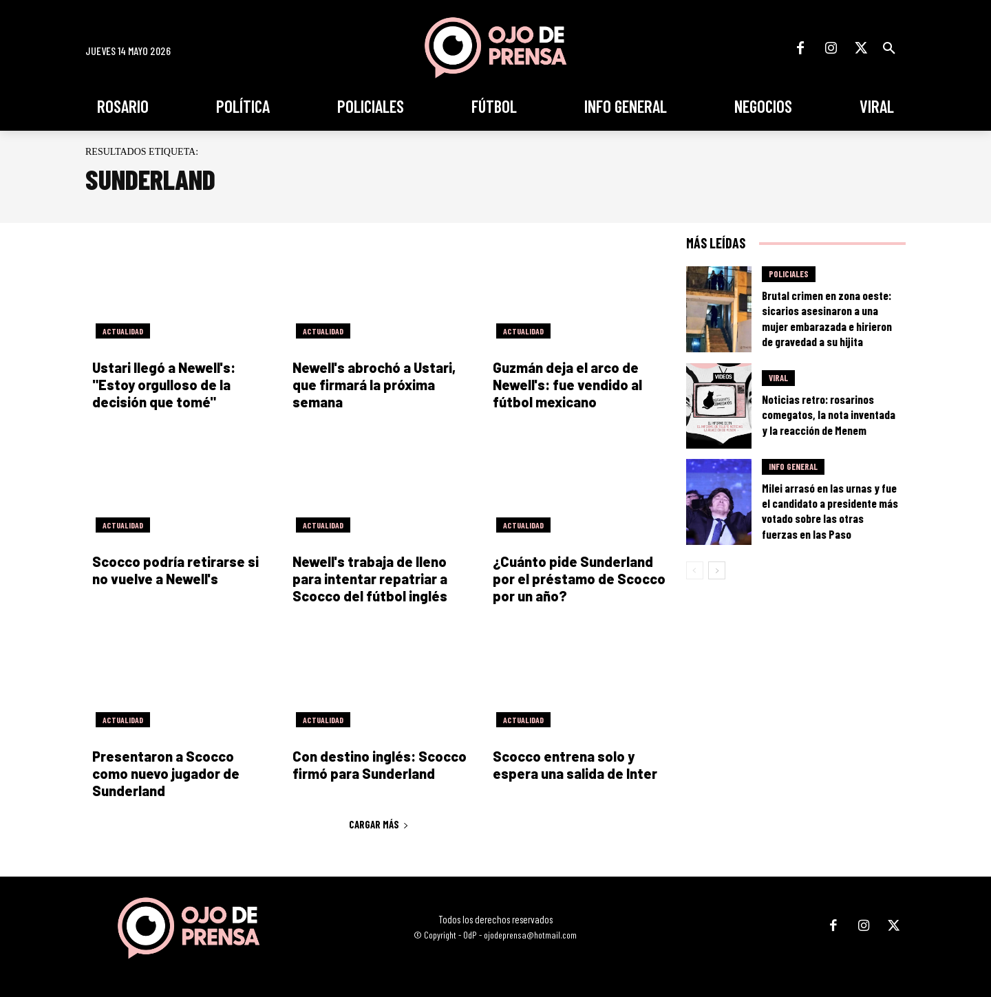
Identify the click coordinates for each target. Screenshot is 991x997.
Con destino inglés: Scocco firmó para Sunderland (379, 765)
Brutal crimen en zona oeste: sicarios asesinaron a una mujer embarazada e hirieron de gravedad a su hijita (827, 317)
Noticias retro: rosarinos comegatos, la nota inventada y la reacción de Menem (828, 414)
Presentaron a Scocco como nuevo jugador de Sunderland (165, 773)
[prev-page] (694, 570)
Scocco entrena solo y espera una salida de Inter (575, 765)
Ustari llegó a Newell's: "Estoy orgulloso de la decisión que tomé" (163, 384)
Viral (778, 377)
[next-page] (716, 570)
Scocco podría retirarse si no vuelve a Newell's (175, 570)
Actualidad (123, 331)
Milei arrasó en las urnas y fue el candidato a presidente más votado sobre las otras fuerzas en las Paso (830, 510)
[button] (889, 48)
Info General (793, 466)
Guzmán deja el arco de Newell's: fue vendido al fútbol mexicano (567, 384)
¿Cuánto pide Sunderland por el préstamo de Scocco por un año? (579, 578)
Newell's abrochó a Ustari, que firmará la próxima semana (374, 384)
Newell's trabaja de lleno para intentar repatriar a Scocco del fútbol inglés (369, 578)
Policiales (789, 273)
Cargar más (379, 824)
